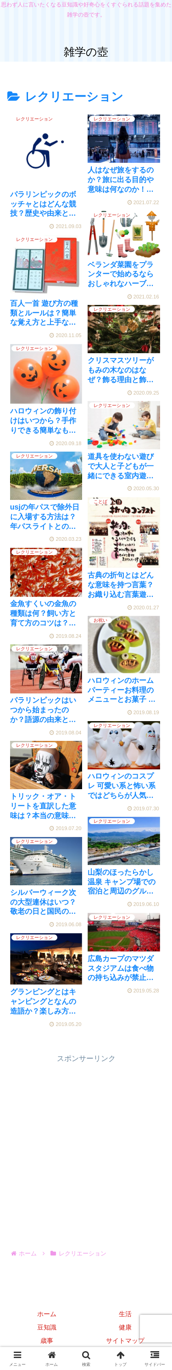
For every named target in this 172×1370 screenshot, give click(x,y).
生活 (125, 1314)
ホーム (46, 1314)
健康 (125, 1327)
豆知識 (46, 1327)
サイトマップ (125, 1340)
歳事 (46, 1340)
